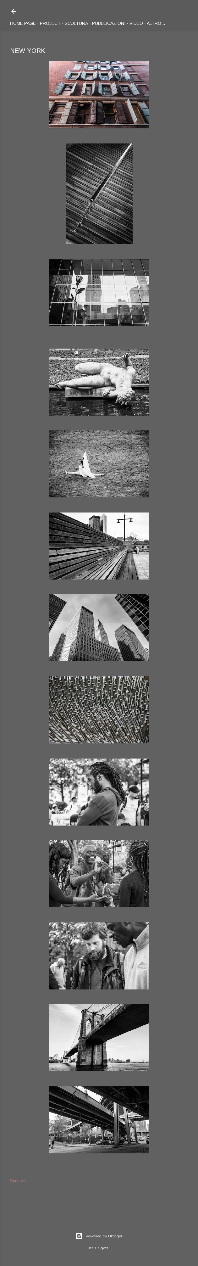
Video (136, 23)
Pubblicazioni (108, 23)
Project (50, 23)
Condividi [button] (18, 1181)
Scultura (76, 23)
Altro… (156, 23)
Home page (23, 23)
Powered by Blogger (99, 1236)
